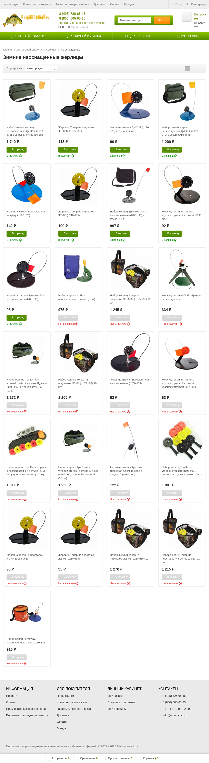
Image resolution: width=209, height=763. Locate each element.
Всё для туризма (137, 36)
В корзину (16, 149)
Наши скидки (10, 4)
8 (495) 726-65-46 (70, 13)
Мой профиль (117, 708)
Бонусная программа (121, 702)
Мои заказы (115, 695)
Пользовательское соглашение (26, 708)
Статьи (10, 702)
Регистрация (197, 4)
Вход (176, 4)
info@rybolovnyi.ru (175, 715)
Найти (162, 20)
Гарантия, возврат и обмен (72, 4)
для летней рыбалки (27, 36)
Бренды (129, 4)
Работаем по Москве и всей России (81, 22)
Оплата (114, 4)
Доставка (99, 4)
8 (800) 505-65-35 (70, 18)
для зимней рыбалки (84, 36)
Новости (11, 695)
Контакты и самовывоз (37, 4)
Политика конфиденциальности (27, 715)
